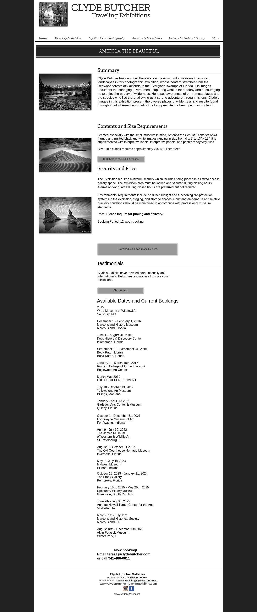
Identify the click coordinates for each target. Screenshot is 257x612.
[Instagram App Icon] (125, 588)
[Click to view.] (121, 290)
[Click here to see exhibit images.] (121, 159)
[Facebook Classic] (131, 588)
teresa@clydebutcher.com (128, 554)
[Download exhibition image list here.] (138, 249)
